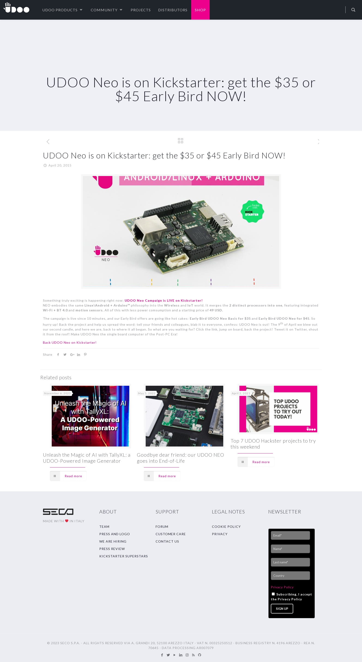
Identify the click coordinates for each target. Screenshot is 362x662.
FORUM (162, 526)
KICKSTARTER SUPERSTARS (123, 556)
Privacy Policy (282, 587)
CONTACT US (167, 541)
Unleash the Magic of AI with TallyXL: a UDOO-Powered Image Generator (86, 458)
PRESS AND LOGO (114, 534)
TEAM (104, 526)
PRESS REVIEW (112, 549)
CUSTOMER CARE (171, 534)
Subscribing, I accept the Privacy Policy (291, 596)
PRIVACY (220, 534)
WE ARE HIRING (113, 541)
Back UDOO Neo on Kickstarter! (70, 342)
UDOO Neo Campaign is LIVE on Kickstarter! (164, 300)
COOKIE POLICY (226, 526)
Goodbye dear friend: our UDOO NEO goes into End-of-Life (180, 458)
